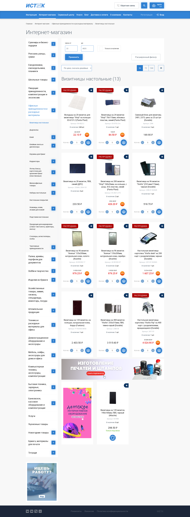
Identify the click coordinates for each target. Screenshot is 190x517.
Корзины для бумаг (37, 154)
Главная (29, 23)
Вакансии (89, 511)
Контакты (127, 14)
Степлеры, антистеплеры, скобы (40, 237)
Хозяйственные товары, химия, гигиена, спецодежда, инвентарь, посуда (37, 294)
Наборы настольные (38, 193)
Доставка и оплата (99, 14)
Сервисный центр (66, 14)
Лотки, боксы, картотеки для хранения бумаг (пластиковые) (36, 172)
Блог (86, 14)
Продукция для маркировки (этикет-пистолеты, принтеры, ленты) (42, 226)
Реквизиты (76, 511)
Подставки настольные (39, 217)
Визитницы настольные (39, 122)
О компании (115, 14)
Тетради (32, 452)
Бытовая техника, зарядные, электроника (37, 387)
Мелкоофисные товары (36, 184)
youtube (40, 511)
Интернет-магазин (47, 14)
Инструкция (31, 14)
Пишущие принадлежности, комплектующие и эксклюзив (37, 93)
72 (146, 68)
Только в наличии (112, 48)
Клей (32, 137)
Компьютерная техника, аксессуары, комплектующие (36, 371)
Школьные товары (38, 79)
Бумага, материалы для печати (38, 443)
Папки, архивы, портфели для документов (36, 259)
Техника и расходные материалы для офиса (36, 325)
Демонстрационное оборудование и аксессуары (38, 340)
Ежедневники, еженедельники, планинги (36, 68)
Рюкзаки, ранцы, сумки (37, 55)
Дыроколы (34, 130)
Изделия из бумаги (38, 279)
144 (151, 68)
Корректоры (35, 161)
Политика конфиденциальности (112, 511)
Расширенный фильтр (146, 57)
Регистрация (146, 14)
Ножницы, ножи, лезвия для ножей (37, 208)
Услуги (79, 14)
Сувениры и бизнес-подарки (38, 44)
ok (35, 511)
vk (27, 511)
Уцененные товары (38, 424)
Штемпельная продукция (35, 310)
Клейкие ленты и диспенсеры (36, 145)
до (82, 43)
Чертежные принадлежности (36, 247)
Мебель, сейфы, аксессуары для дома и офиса (36, 355)
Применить (74, 57)
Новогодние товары (38, 432)
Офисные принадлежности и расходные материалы (72, 23)
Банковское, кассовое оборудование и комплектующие (36, 403)
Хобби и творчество (38, 271)
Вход (162, 14)
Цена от (68, 43)
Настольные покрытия (39, 200)
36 (140, 68)
